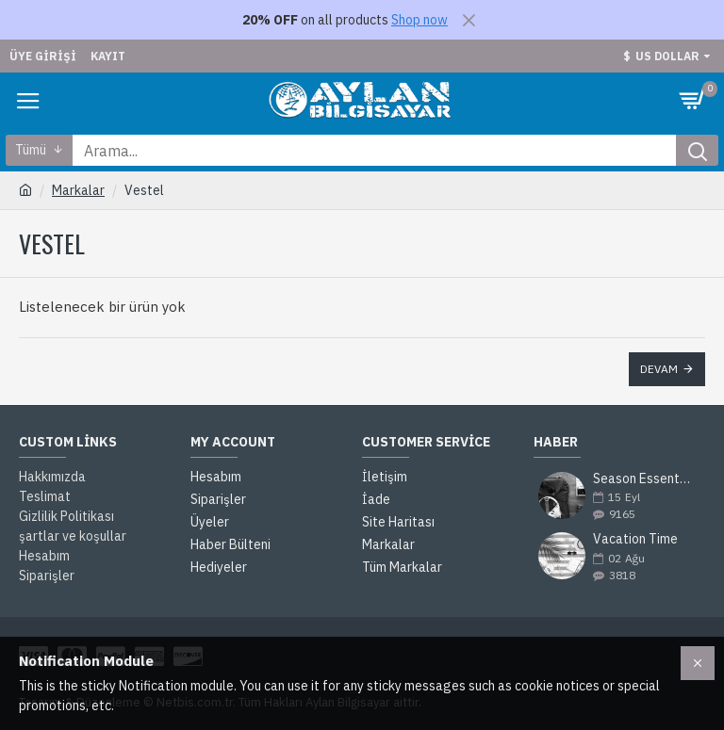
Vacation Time (635, 539)
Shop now (419, 19)
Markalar (78, 190)
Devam (659, 369)
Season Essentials (643, 479)
